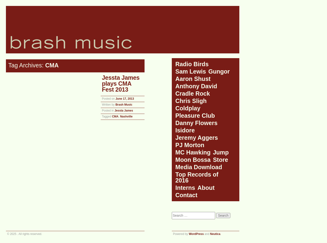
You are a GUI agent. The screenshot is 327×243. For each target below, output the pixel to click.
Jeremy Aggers (196, 137)
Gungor (219, 71)
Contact (186, 195)
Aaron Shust (193, 78)
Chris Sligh (191, 101)
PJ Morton (189, 145)
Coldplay (187, 108)
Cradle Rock (192, 93)
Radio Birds (192, 64)
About (205, 187)
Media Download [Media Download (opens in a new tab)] (198, 167)
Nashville (126, 116)
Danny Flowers (196, 123)
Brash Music (123, 104)
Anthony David (196, 86)
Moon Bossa (193, 159)
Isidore (185, 130)
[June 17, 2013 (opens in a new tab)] (124, 98)
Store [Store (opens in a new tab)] (220, 159)
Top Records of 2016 (196, 177)
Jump (221, 152)
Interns (185, 187)
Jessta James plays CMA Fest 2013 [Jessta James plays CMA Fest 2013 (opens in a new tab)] (121, 83)
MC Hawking (193, 152)
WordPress (196, 234)
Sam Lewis (190, 71)
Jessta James (123, 110)
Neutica (215, 234)
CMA (115, 116)
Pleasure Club (195, 115)
